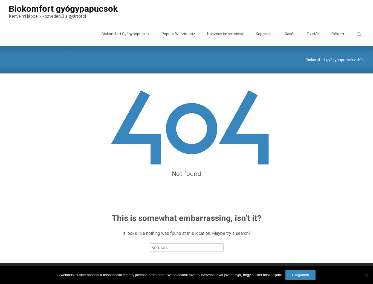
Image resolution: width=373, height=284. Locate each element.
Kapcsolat (264, 39)
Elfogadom (300, 275)
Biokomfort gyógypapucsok (329, 60)
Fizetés (313, 39)
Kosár (290, 39)
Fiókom (337, 39)
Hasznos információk (225, 39)
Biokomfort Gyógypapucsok (125, 39)
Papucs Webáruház (178, 39)
